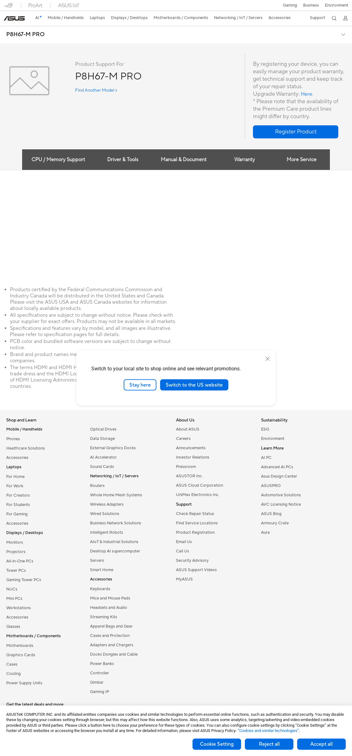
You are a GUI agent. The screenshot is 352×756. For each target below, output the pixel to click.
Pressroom (186, 466)
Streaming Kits (103, 616)
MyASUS (184, 579)
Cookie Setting (217, 744)
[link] (14, 18)
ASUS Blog (271, 513)
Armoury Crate (275, 523)
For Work (14, 486)
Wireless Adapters (107, 504)
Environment (336, 5)
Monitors (14, 542)
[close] (267, 358)
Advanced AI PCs (277, 467)
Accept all (321, 744)
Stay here (140, 385)
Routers (97, 485)
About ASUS (187, 429)
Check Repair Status (195, 513)
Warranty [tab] (244, 159)
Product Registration (195, 532)
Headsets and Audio (108, 607)
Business (311, 5)
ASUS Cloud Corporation (199, 485)
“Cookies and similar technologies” (268, 730)
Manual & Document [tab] (183, 159)
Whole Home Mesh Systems (116, 495)
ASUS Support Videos (196, 569)
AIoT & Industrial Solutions (114, 541)
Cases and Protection (110, 635)
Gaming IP (99, 691)
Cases (11, 664)
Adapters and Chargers (111, 645)
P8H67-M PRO (25, 34)
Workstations (18, 607)
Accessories (17, 457)
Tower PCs (16, 570)
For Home (15, 476)
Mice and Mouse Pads (110, 598)
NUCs (11, 589)
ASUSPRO (271, 485)
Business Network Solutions (115, 523)
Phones (13, 438)
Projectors (16, 551)
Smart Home (101, 569)
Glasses (13, 626)
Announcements (191, 447)
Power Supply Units (24, 683)
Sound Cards (102, 466)
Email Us (184, 541)
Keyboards (100, 588)
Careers (183, 438)
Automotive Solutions (281, 495)
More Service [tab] (303, 159)
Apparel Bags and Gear (111, 626)
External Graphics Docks (113, 447)
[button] (289, 5)
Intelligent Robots (106, 532)
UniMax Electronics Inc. (197, 494)
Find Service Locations (197, 523)
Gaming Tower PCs (23, 579)
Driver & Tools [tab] (121, 159)
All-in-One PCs (19, 561)
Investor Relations (192, 457)
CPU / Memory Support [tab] (56, 159)
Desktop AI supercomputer (115, 551)
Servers (97, 560)
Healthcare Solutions (25, 448)
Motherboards (19, 645)
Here (307, 94)
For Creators (18, 495)
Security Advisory (192, 560)
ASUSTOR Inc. (189, 476)
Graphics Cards (20, 654)
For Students (18, 504)
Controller (99, 673)
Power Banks (102, 663)
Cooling (13, 673)
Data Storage (102, 438)
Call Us (182, 551)
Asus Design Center (279, 476)
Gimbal (96, 682)
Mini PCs (14, 598)
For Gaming (17, 514)
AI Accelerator (103, 457)
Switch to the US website (194, 385)
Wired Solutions (104, 513)
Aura (265, 532)
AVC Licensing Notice (281, 504)
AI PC (266, 457)
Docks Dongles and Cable (114, 654)
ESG (265, 429)
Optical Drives (103, 429)
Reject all (269, 744)
